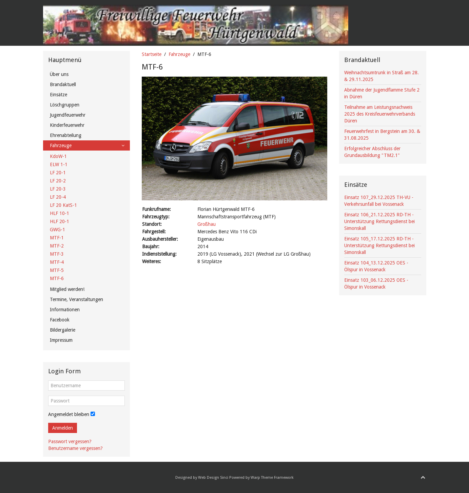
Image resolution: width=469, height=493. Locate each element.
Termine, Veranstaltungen (76, 299)
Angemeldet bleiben (68, 414)
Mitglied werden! (67, 289)
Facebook (60, 319)
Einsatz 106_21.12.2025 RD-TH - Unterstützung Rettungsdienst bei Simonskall (379, 221)
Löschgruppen (64, 104)
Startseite (151, 54)
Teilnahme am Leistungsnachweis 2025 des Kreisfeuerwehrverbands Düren (379, 113)
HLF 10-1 (59, 213)
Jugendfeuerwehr (67, 115)
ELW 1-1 (58, 164)
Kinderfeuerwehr (67, 125)
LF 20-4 (58, 197)
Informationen (65, 309)
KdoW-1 (58, 156)
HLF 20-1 (59, 221)
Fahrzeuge (179, 54)
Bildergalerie (62, 330)
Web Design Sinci (213, 477)
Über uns (59, 74)
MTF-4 (57, 262)
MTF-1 (57, 237)
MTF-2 (57, 246)
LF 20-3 (58, 189)
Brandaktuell (63, 84)
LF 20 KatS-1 (63, 205)
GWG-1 (57, 229)
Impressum (61, 340)
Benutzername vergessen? (75, 448)
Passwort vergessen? (70, 441)
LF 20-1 (58, 172)
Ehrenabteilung (65, 135)
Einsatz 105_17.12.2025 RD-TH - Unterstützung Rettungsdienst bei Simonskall (379, 245)
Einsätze (58, 94)
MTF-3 (57, 254)
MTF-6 (57, 278)
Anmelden (62, 428)
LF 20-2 (58, 180)
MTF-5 (57, 270)
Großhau (206, 224)
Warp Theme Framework (272, 477)
